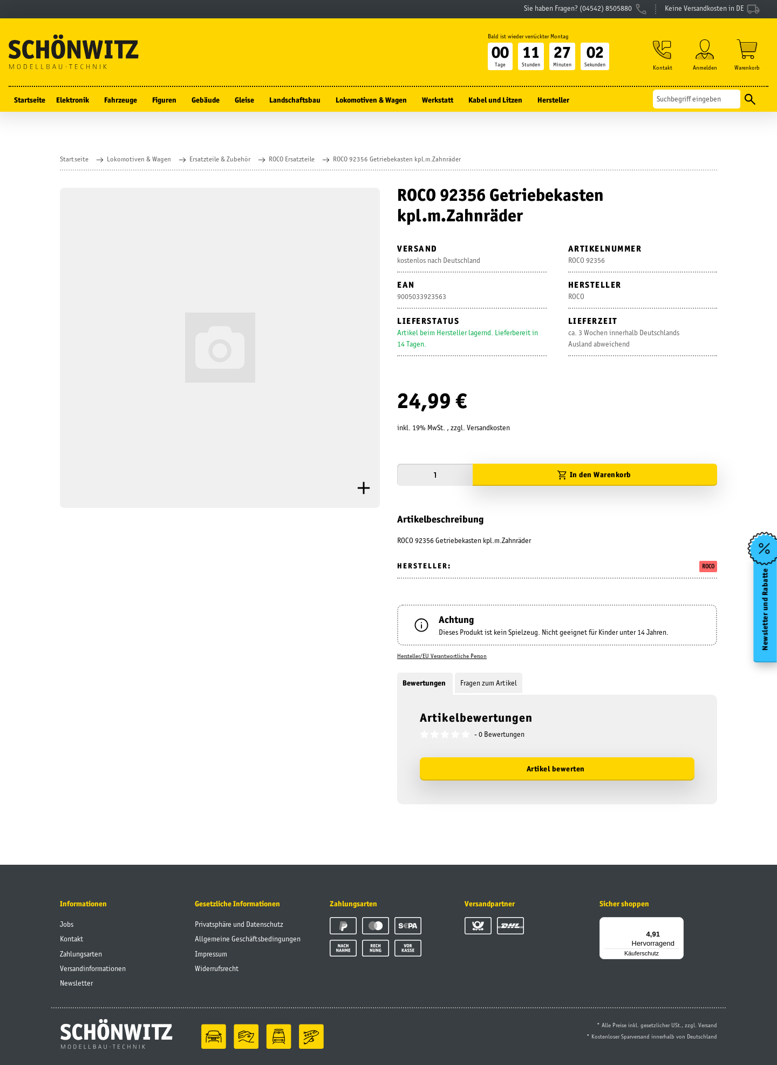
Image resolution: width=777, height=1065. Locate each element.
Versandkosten (488, 427)
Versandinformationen (93, 968)
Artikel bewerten (556, 769)
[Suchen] (697, 99)
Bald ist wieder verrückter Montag (528, 36)
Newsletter (76, 983)
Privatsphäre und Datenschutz (239, 924)
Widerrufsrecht (216, 968)
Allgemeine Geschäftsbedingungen (248, 939)
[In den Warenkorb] (595, 475)
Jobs (66, 924)
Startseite (29, 100)
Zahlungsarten (81, 954)
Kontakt (71, 939)
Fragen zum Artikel (488, 683)
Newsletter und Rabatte (765, 609)
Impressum (211, 954)
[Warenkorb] (747, 55)
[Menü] (677, 923)
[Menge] (435, 475)
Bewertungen (425, 683)
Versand (707, 1025)
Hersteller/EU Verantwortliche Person (442, 656)
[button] (663, 55)
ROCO (708, 566)
